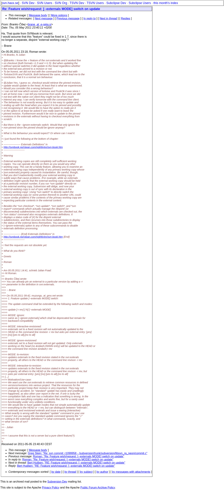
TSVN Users (95, 3)
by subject (86, 471)
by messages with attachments (131, 471)
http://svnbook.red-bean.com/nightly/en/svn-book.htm (33, 147)
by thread (70, 471)
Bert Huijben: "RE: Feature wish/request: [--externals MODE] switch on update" (76, 462)
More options (59, 15)
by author (102, 471)
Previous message (68, 18)
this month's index (165, 3)
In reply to (89, 18)
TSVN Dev (77, 3)
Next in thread (108, 18)
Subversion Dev (57, 481)
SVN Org (61, 3)
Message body (38, 15)
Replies (125, 18)
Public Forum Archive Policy (97, 487)
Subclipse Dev (116, 3)
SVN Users (44, 3)
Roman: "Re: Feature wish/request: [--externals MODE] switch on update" (78, 456)
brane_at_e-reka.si (39, 24)
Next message (43, 18)
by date (55, 471)
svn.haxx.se (10, 3)
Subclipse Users (140, 3)
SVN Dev (28, 3)
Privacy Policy (50, 487)
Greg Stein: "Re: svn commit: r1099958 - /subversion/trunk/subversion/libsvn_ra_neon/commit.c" (87, 453)
